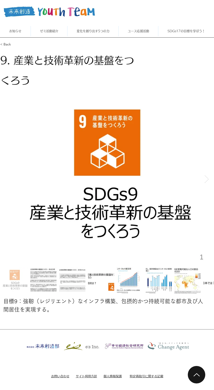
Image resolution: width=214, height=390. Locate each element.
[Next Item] (206, 179)
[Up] (196, 374)
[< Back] (15, 44)
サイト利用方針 (86, 376)
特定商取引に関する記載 (146, 376)
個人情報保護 (113, 376)
